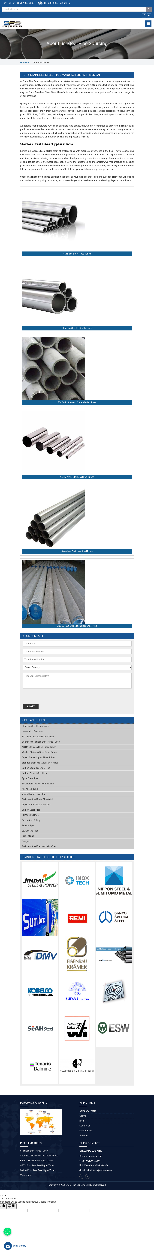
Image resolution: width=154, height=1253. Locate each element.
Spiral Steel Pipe (30, 778)
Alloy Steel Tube (30, 789)
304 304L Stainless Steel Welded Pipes (77, 402)
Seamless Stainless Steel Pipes (77, 551)
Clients (82, 1116)
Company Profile (87, 1111)
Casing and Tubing (31, 820)
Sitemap (83, 1135)
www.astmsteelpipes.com (93, 1165)
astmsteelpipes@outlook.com (97, 1170)
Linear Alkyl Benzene (32, 731)
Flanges (26, 841)
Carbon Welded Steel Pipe (35, 773)
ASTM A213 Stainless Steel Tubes (77, 477)
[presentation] (41, 696)
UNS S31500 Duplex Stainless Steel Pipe (77, 626)
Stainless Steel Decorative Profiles (39, 846)
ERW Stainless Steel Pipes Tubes (38, 736)
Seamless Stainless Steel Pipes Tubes (41, 742)
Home (24, 63)
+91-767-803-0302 (24, 3)
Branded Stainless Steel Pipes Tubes (40, 762)
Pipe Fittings (28, 836)
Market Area (85, 1130)
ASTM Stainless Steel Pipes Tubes (39, 747)
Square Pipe (28, 825)
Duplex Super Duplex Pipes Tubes (38, 757)
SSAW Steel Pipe (30, 815)
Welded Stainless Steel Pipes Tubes (39, 752)
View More (25, 1175)
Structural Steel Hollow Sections (38, 783)
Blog (81, 1120)
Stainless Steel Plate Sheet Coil (37, 799)
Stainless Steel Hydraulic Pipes (77, 328)
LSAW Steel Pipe (30, 830)
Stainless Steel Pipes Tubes (77, 253)
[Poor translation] (11, 1206)
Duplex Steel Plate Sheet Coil (36, 804)
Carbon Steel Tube (31, 810)
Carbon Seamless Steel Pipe (36, 768)
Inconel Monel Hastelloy (33, 794)
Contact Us (84, 1125)
